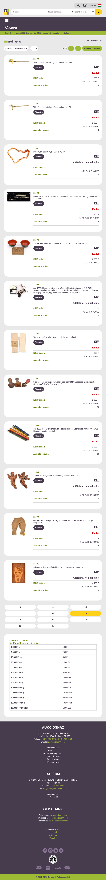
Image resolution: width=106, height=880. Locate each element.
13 (53, 613)
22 (20, 626)
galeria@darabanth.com (56, 788)
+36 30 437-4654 (56, 786)
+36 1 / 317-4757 (48, 739)
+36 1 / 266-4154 (64, 739)
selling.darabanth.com (58, 821)
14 (86, 613)
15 (20, 619)
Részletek (39, 67)
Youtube (53, 838)
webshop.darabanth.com (57, 818)
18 (86, 619)
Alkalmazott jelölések (92, 48)
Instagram (53, 835)
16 (53, 619)
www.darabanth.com (58, 815)
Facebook (53, 832)
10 (86, 607)
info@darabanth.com (56, 742)
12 (20, 613)
